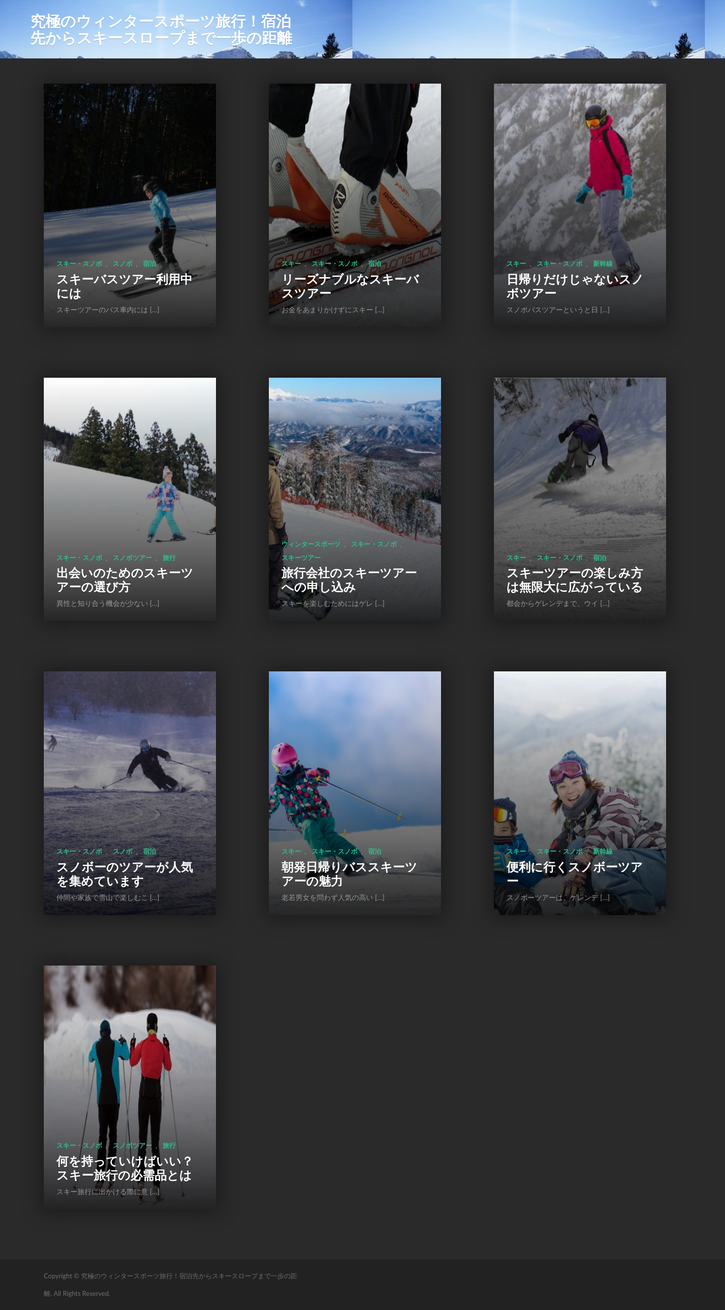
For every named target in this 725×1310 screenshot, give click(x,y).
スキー (291, 263)
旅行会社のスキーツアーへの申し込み (349, 579)
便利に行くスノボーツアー (574, 873)
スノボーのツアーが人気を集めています (124, 873)
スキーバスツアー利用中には (124, 285)
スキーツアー (301, 558)
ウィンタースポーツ (310, 544)
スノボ (122, 263)
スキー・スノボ (79, 263)
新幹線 (603, 263)
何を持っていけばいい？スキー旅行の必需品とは (124, 1167)
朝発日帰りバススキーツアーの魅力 (349, 873)
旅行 (169, 558)
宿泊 (149, 263)
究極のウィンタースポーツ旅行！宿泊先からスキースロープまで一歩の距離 (161, 29)
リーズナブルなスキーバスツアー (350, 285)
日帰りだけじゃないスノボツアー (575, 285)
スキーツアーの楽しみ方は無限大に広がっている (574, 579)
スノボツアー (132, 558)
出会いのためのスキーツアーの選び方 (124, 579)
